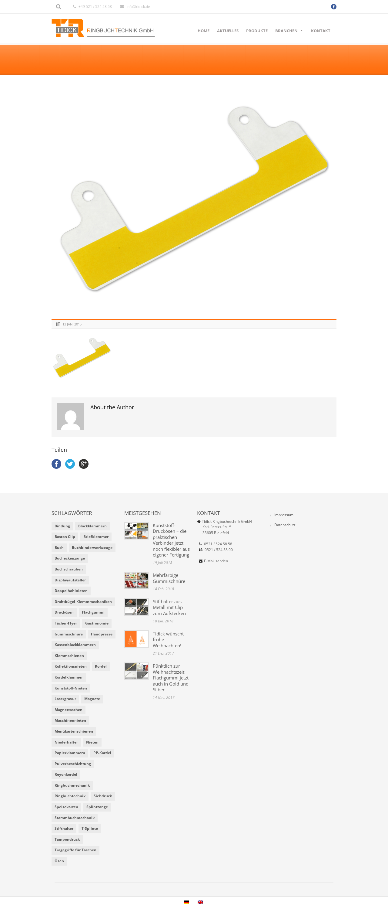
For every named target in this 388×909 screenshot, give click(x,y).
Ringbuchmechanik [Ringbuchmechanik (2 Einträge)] (72, 785)
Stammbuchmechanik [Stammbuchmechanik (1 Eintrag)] (75, 817)
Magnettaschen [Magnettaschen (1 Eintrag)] (68, 709)
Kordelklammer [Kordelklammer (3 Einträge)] (69, 677)
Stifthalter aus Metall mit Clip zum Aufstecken (169, 607)
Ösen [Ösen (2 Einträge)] (59, 860)
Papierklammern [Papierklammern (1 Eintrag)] (70, 752)
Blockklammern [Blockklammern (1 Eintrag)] (92, 526)
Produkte (257, 30)
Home (203, 30)
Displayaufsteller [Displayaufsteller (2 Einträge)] (70, 580)
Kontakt (320, 30)
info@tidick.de (138, 6)
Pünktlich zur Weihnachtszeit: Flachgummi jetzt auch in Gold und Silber (171, 678)
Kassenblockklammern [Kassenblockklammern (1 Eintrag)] (75, 644)
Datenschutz (285, 524)
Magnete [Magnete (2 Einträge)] (92, 698)
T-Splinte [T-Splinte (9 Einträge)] (90, 828)
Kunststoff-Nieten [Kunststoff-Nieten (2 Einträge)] (71, 688)
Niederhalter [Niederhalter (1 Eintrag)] (66, 742)
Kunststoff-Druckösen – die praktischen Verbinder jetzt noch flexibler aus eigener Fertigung (171, 540)
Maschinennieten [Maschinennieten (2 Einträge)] (70, 720)
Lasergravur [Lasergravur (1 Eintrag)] (65, 698)
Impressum (283, 514)
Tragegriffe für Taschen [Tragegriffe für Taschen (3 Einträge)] (75, 850)
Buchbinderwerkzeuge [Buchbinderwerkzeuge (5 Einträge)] (92, 547)
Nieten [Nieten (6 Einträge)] (92, 742)
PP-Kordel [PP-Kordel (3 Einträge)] (102, 752)
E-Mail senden (216, 560)
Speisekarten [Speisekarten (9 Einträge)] (66, 806)
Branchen (289, 30)
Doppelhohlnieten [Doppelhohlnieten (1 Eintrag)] (71, 590)
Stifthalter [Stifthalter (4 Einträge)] (64, 828)
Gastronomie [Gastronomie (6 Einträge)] (97, 623)
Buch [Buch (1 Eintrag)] (59, 547)
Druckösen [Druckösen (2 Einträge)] (64, 612)
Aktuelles (228, 30)
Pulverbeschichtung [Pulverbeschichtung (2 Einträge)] (73, 763)
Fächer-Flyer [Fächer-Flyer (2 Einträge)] (66, 623)
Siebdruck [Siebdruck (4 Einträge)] (103, 795)
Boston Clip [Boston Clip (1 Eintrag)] (65, 536)
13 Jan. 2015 (72, 324)
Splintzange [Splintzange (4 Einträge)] (97, 806)
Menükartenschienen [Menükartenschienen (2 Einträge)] (74, 731)
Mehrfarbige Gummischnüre (169, 578)
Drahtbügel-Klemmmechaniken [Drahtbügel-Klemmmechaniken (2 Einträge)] (83, 601)
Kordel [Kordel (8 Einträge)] (101, 666)
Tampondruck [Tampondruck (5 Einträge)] (67, 839)
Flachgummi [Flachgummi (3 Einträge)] (93, 612)
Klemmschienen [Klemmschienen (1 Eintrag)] (69, 655)
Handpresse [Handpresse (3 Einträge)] (101, 634)
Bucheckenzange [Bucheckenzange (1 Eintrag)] (70, 558)
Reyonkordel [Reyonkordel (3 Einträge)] (66, 774)
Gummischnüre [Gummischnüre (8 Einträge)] (69, 634)
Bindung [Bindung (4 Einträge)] (62, 526)
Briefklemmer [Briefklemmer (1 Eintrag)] (96, 536)
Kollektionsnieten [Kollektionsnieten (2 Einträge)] (71, 666)
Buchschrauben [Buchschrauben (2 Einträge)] (69, 569)
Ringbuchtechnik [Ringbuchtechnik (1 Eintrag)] (70, 795)
